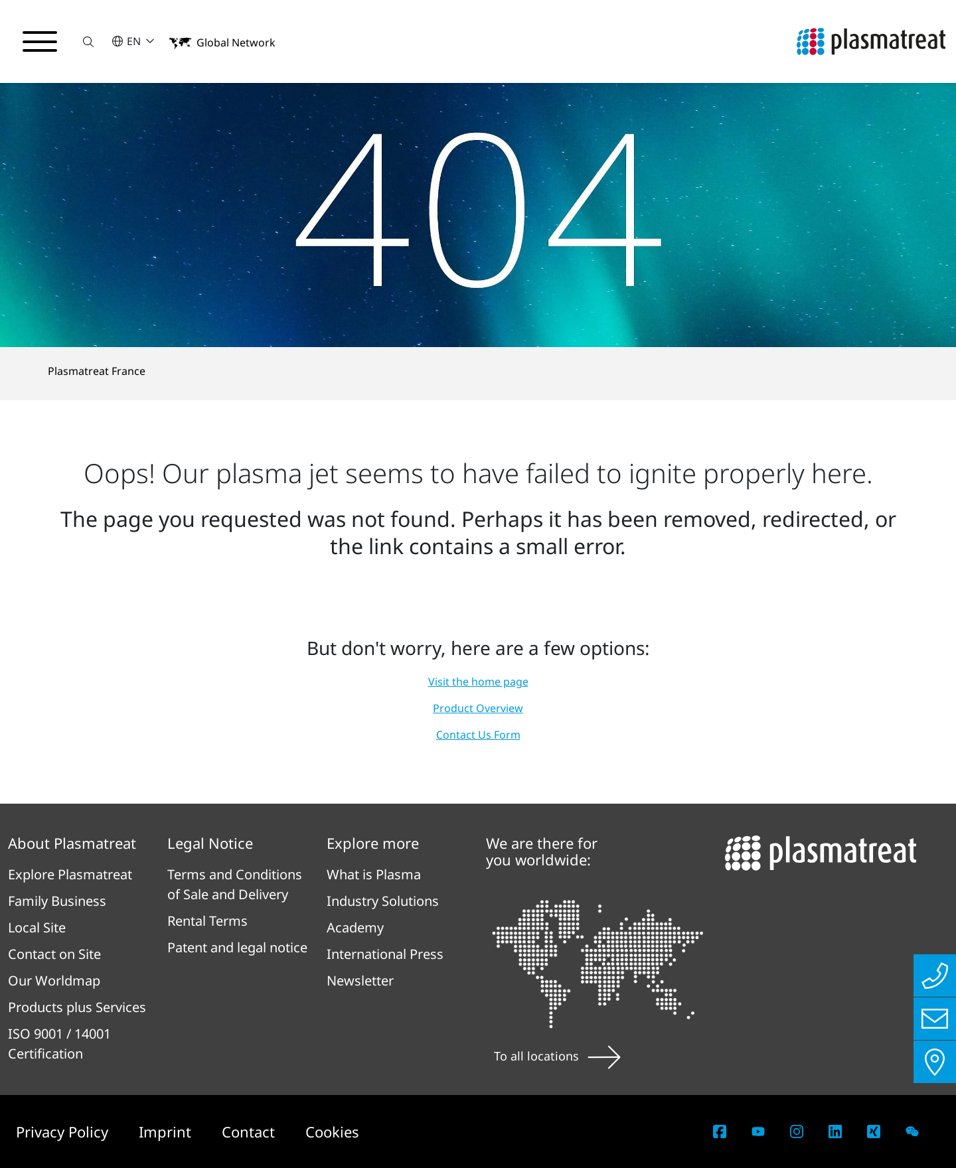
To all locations (557, 1056)
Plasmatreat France (96, 371)
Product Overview (478, 708)
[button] (88, 41)
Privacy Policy (64, 1131)
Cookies (332, 1131)
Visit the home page (478, 681)
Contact (250, 1131)
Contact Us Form (478, 734)
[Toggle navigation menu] (40, 42)
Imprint (167, 1131)
